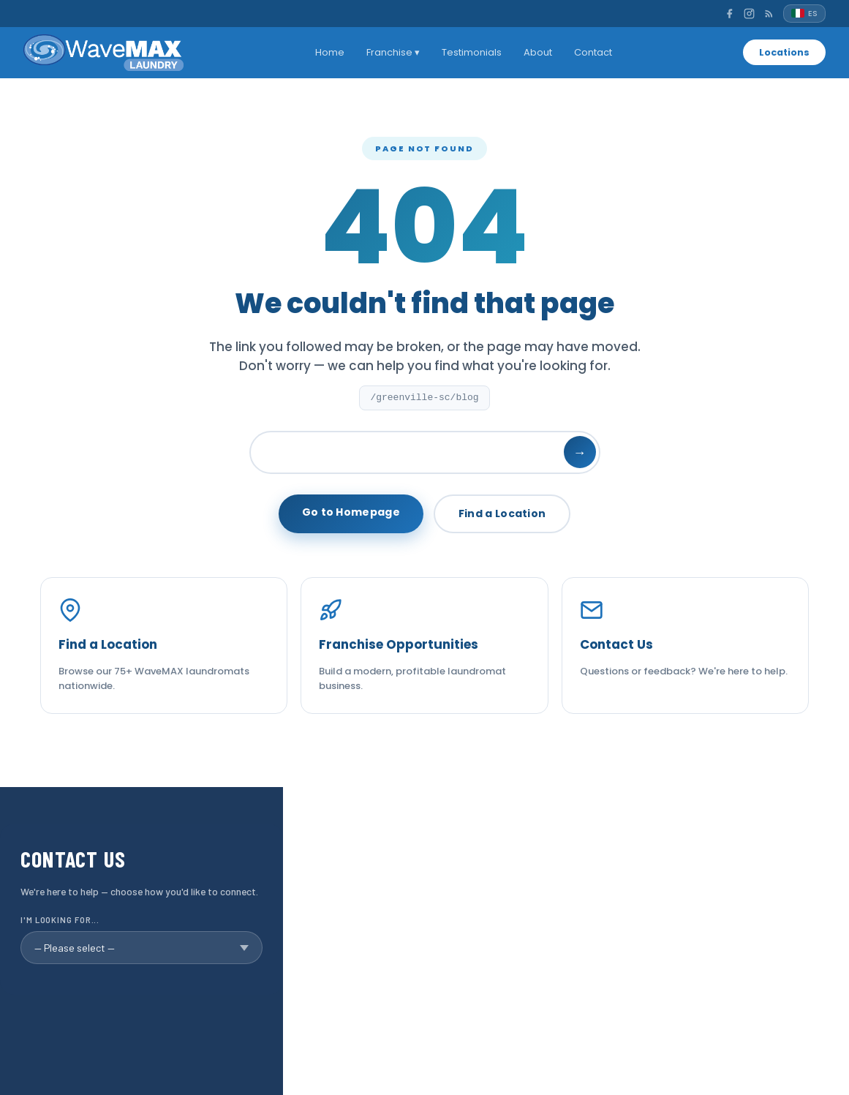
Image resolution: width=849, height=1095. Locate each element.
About (535, 52)
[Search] (424, 452)
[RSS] (768, 13)
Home (327, 52)
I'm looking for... (59, 920)
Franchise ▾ (390, 52)
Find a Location (502, 513)
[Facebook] (729, 13)
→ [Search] (579, 452)
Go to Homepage (351, 512)
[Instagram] (749, 13)
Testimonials (469, 52)
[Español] (804, 13)
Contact (590, 52)
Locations (781, 52)
